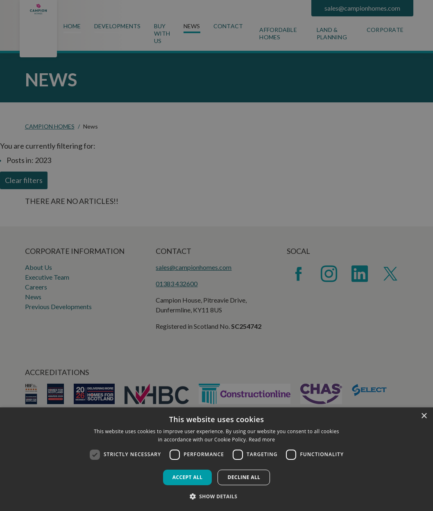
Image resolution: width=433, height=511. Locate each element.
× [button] (424, 416)
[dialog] (216, 459)
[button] (217, 496)
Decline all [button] (243, 477)
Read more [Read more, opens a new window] (262, 439)
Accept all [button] (187, 477)
